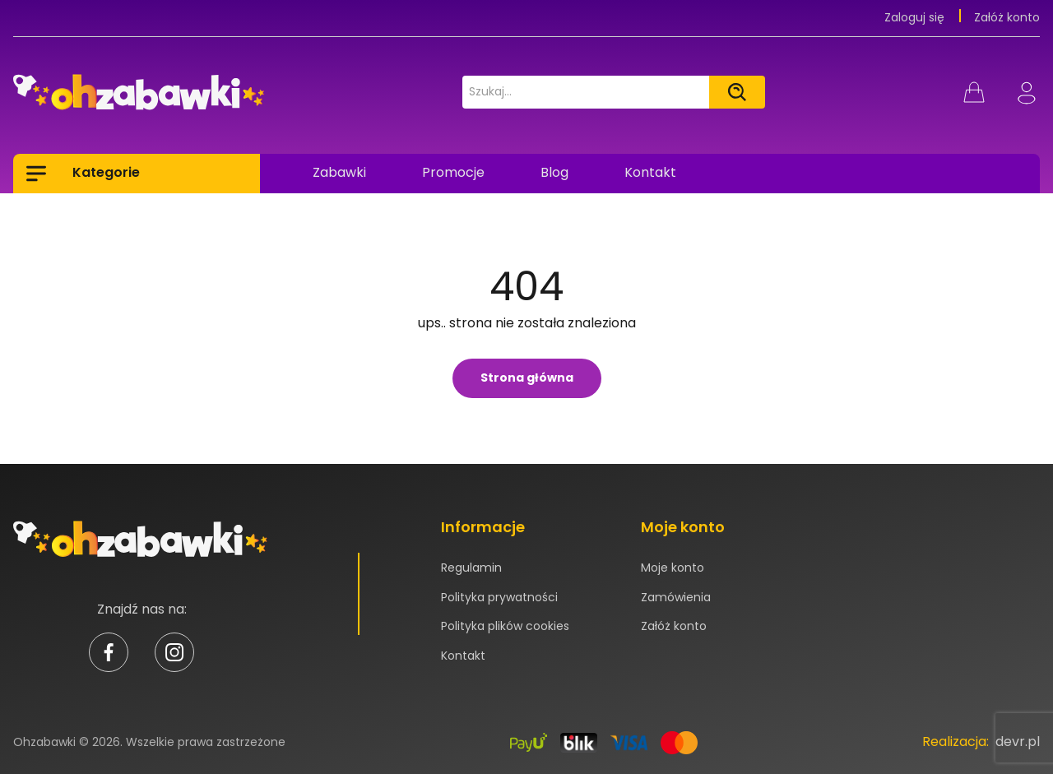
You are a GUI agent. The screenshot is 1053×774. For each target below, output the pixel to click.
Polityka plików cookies (505, 626)
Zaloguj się (916, 17)
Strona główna (526, 377)
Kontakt (650, 172)
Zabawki (339, 172)
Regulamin (471, 567)
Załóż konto (1007, 17)
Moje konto (672, 567)
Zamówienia (676, 597)
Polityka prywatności (499, 597)
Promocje (453, 172)
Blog (554, 172)
